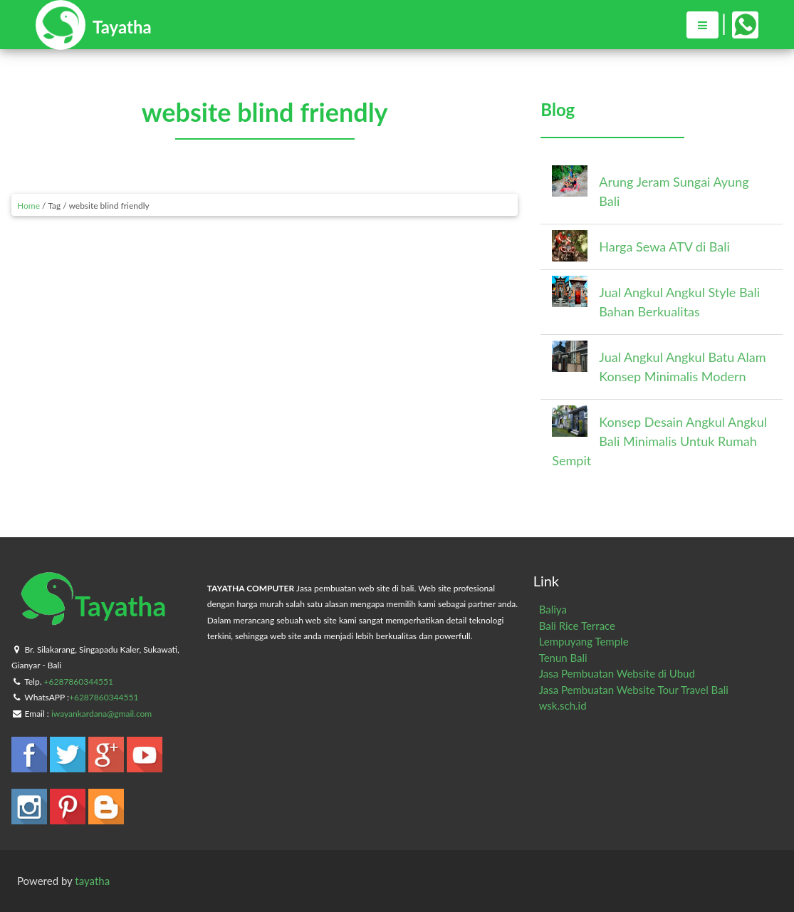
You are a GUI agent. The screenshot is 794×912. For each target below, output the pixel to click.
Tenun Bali (563, 657)
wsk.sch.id (563, 705)
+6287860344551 (78, 681)
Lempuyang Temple (584, 641)
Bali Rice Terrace (577, 625)
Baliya (553, 609)
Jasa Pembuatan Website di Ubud (617, 673)
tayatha (92, 880)
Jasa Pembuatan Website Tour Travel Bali (633, 689)
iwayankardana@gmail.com (101, 713)
